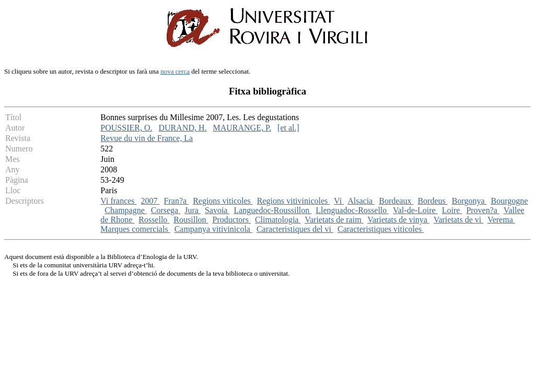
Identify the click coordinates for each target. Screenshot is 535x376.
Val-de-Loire (415, 210)
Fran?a (176, 200)
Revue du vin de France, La (146, 138)
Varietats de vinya (398, 219)
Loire (452, 210)
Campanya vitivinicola (213, 229)
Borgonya (469, 200)
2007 (150, 200)
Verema (501, 219)
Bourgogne (509, 200)
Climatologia (278, 219)
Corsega (165, 210)
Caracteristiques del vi (295, 229)
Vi (339, 200)
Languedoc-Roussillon (272, 210)
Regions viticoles (223, 200)
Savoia (217, 210)
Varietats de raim (334, 219)
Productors (232, 219)
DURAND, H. (183, 127)
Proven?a (482, 210)
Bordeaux (396, 200)
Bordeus (432, 200)
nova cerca (175, 71)
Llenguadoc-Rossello (352, 210)
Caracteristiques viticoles (381, 229)
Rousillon (190, 219)
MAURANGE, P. (242, 127)
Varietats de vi (459, 219)
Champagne (125, 210)
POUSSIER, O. (126, 127)
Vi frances (118, 200)
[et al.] (288, 127)
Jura (192, 210)
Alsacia (361, 200)
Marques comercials (135, 229)
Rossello (153, 219)
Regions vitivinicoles (293, 200)
